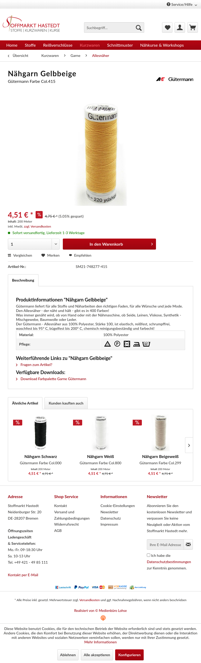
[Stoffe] (30, 45)
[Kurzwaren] (89, 45)
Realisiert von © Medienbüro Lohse (100, 610)
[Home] (12, 45)
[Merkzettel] (167, 27)
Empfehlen (80, 255)
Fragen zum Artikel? (34, 364)
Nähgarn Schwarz (40, 456)
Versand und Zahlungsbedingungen (72, 515)
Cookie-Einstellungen (117, 505)
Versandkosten (89, 600)
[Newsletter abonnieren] (188, 544)
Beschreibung (23, 280)
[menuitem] (114, 27)
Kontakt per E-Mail (23, 575)
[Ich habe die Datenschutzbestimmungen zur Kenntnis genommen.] (148, 555)
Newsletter (109, 512)
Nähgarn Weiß (100, 456)
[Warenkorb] (192, 27)
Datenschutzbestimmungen (169, 561)
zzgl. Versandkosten (37, 226)
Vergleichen (20, 255)
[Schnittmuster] (119, 45)
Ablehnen (68, 655)
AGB (58, 530)
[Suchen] (138, 27)
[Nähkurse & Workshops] (162, 45)
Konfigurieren (129, 655)
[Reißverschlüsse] (58, 45)
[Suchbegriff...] (114, 27)
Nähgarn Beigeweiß (160, 456)
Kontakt (60, 505)
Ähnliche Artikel (25, 403)
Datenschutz (110, 518)
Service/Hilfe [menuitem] (180, 4)
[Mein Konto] (180, 27)
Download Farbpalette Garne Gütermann (51, 378)
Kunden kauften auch (66, 403)
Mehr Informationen (100, 642)
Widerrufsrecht (66, 524)
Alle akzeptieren (97, 655)
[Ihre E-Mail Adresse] (165, 544)
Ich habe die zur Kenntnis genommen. (169, 561)
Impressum (109, 524)
